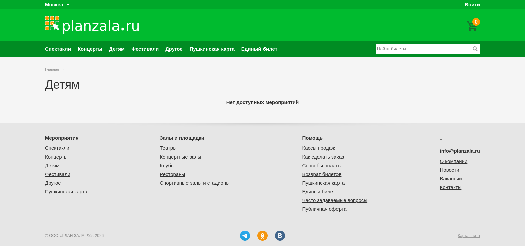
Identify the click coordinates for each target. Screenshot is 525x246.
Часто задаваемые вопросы (334, 200)
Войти (472, 4)
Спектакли (58, 49)
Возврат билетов (321, 174)
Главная (52, 69)
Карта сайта (469, 235)
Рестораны (172, 174)
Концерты (90, 49)
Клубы (167, 165)
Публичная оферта (324, 209)
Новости (449, 170)
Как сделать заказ (323, 157)
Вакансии (451, 178)
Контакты (451, 187)
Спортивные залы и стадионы (195, 183)
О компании (454, 161)
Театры (168, 148)
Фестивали (145, 49)
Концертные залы (180, 157)
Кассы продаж (318, 148)
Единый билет (259, 49)
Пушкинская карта (212, 49)
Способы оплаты (322, 165)
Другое (174, 49)
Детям (117, 49)
